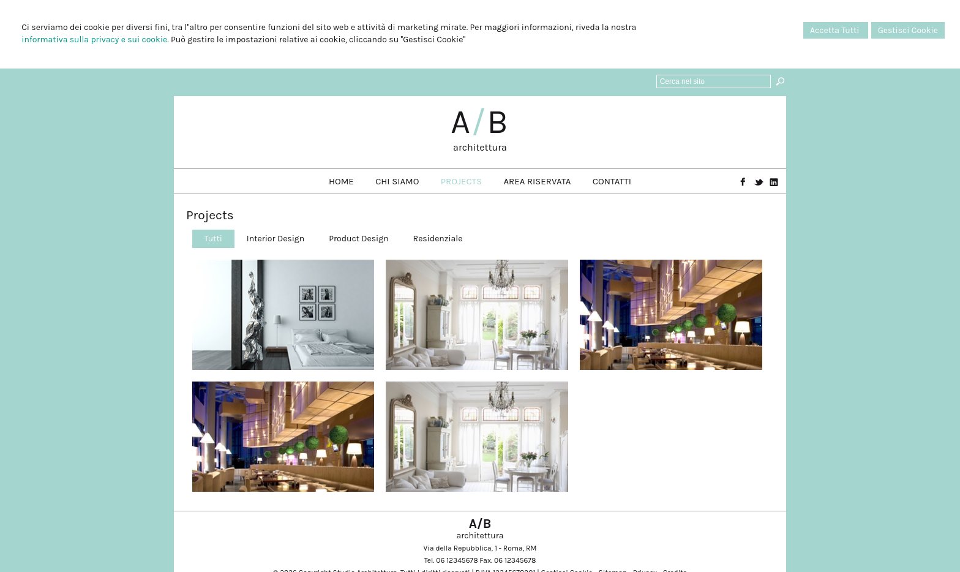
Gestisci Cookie (908, 30)
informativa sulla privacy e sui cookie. (94, 39)
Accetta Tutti (835, 30)
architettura (480, 147)
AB (480, 121)
